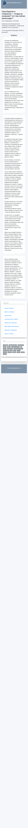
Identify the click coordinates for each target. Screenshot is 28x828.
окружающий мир (13, 345)
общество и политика (10, 322)
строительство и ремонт (11, 319)
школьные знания (15, 346)
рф (21, 346)
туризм (8, 346)
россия (4, 348)
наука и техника (8, 308)
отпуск (18, 350)
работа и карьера (9, 312)
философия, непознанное (11, 326)
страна (22, 352)
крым (15, 350)
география (5, 345)
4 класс (4, 354)
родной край (10, 348)
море (11, 350)
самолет (9, 352)
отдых (4, 346)
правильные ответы (18, 348)
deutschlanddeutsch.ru (12, 3)
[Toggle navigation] (4, 6)
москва (18, 352)
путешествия (20, 345)
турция (14, 352)
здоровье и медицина (10, 330)
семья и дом (7, 315)
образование (6, 350)
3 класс (4, 352)
